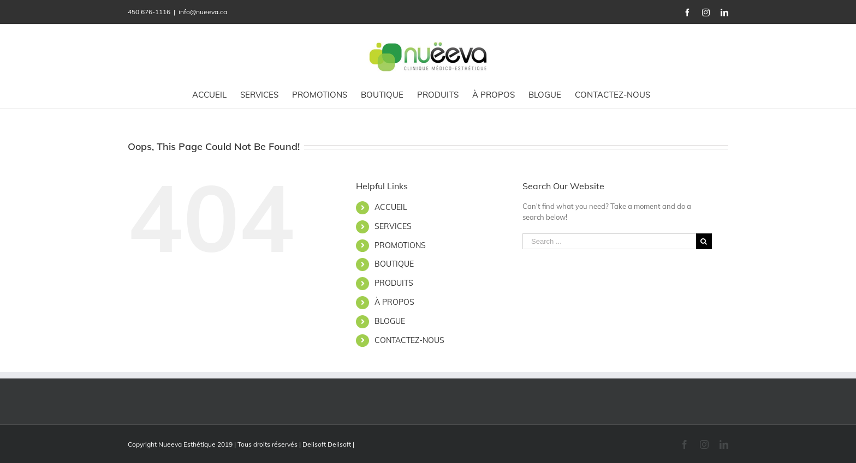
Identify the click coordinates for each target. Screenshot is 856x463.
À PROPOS (394, 302)
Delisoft (339, 444)
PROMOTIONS (400, 245)
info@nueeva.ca (203, 12)
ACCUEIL (390, 207)
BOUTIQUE (394, 264)
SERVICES (393, 226)
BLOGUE (389, 321)
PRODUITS (393, 283)
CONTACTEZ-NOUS (409, 340)
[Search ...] (609, 241)
